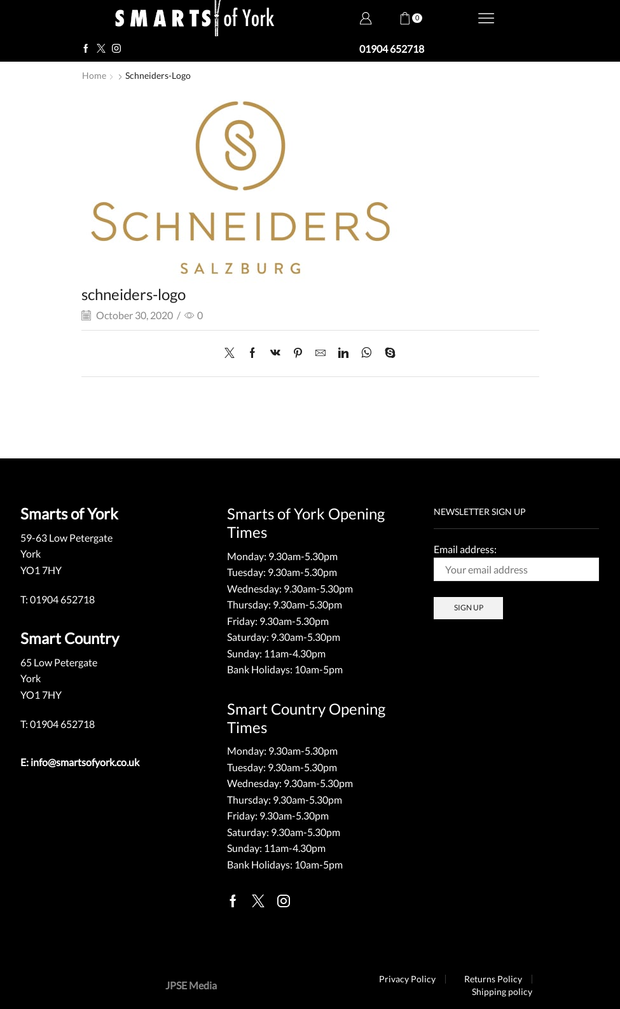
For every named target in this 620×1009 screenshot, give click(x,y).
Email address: (516, 562)
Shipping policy (502, 991)
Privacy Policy (407, 979)
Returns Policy (493, 979)
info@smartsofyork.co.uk (85, 762)
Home (94, 75)
